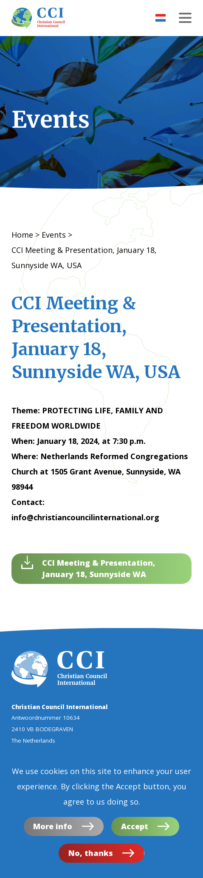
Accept (134, 829)
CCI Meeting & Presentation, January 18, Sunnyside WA (98, 568)
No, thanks (90, 855)
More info (52, 829)
